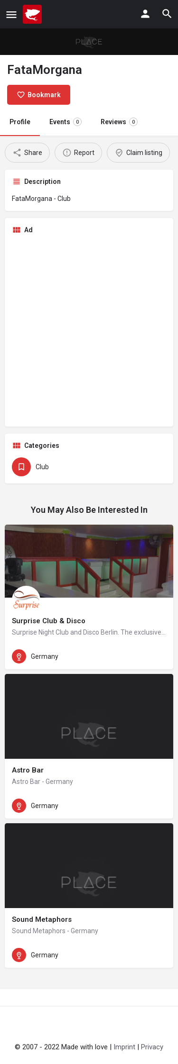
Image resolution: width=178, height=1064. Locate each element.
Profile (19, 122)
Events (65, 122)
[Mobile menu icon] (11, 14)
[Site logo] (33, 14)
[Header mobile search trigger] (167, 14)
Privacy (152, 1047)
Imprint (124, 1047)
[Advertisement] (89, 330)
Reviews (119, 122)
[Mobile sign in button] (145, 14)
